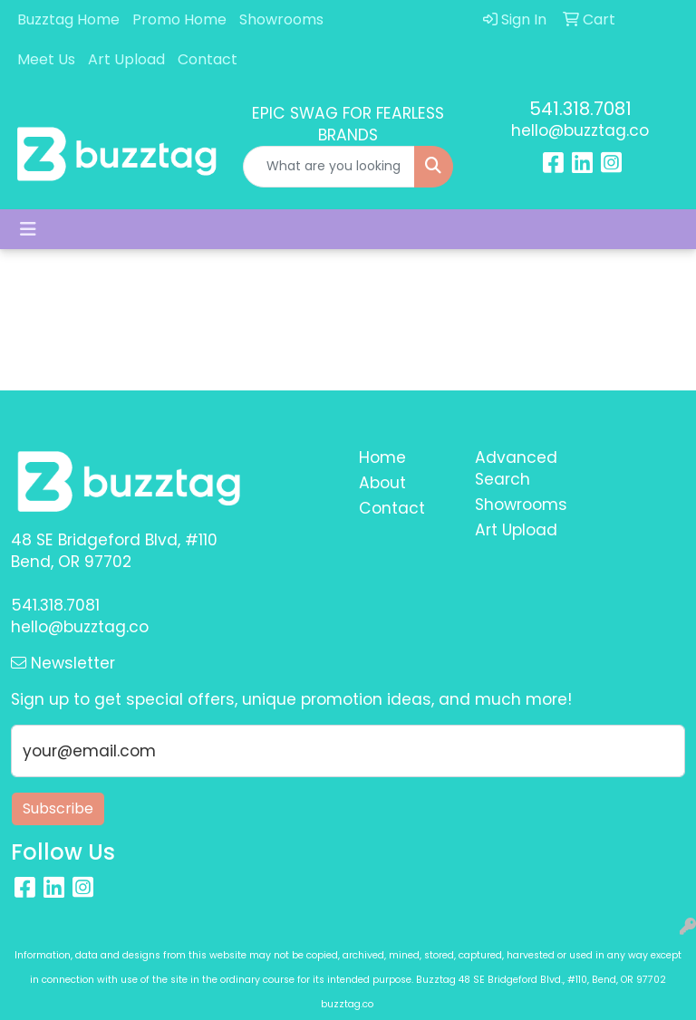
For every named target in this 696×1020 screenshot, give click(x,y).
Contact (207, 59)
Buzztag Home (68, 19)
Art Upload (126, 59)
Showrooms (281, 19)
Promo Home (179, 19)
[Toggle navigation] (28, 229)
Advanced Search (516, 468)
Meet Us (46, 59)
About (382, 483)
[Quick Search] (329, 167)
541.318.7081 (580, 108)
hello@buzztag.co (580, 130)
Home (382, 457)
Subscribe (58, 808)
